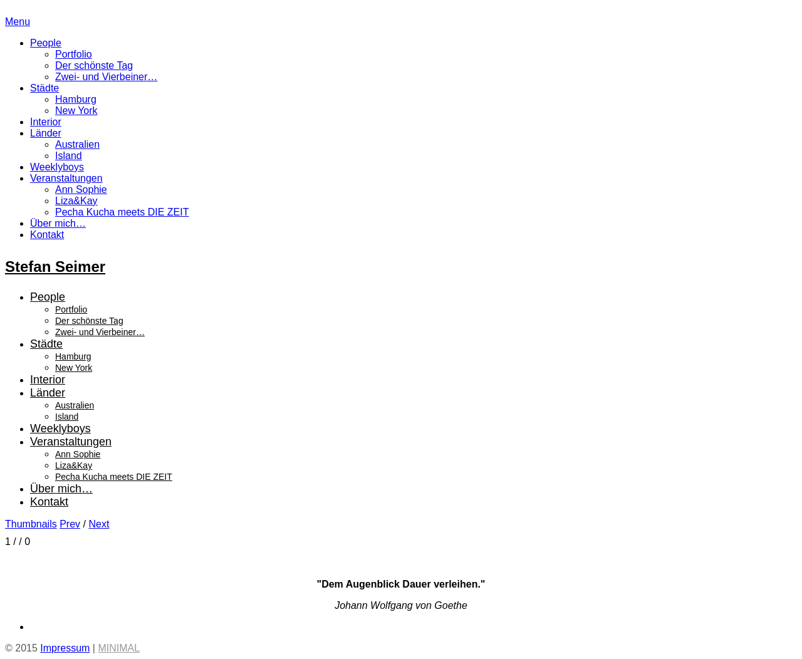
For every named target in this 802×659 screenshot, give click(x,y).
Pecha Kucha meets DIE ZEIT (122, 212)
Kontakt (47, 234)
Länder (45, 133)
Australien (77, 144)
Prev (70, 524)
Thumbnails (31, 524)
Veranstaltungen (66, 178)
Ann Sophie (81, 189)
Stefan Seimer (55, 266)
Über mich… (58, 223)
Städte (44, 88)
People (45, 43)
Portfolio (73, 54)
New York (76, 110)
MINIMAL (119, 648)
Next (98, 524)
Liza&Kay (76, 200)
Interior (45, 122)
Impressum (65, 648)
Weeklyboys (57, 167)
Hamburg (75, 99)
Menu (17, 21)
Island (68, 155)
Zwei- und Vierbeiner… (106, 76)
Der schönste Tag (94, 65)
